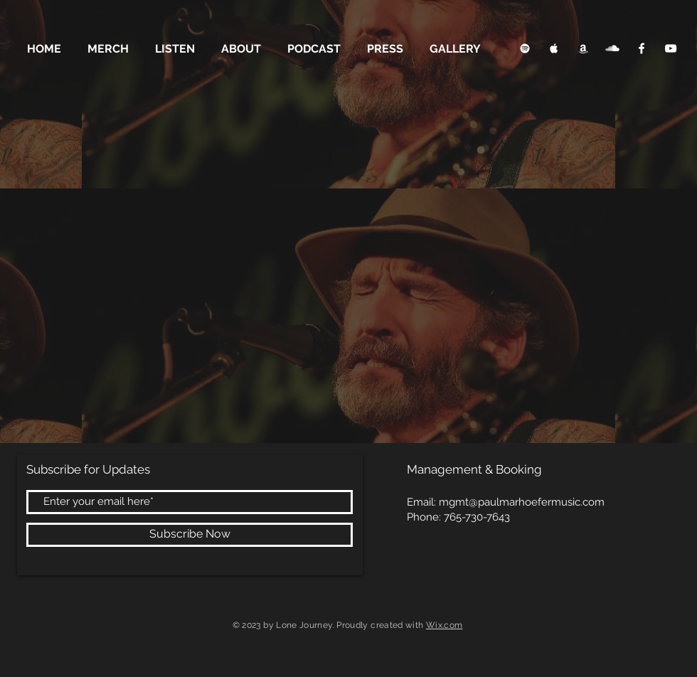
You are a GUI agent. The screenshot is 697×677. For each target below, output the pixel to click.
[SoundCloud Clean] (612, 48)
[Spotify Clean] (525, 48)
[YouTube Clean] (671, 48)
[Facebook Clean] (641, 48)
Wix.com (444, 625)
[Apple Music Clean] (554, 48)
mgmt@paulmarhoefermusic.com (522, 502)
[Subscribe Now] (189, 535)
